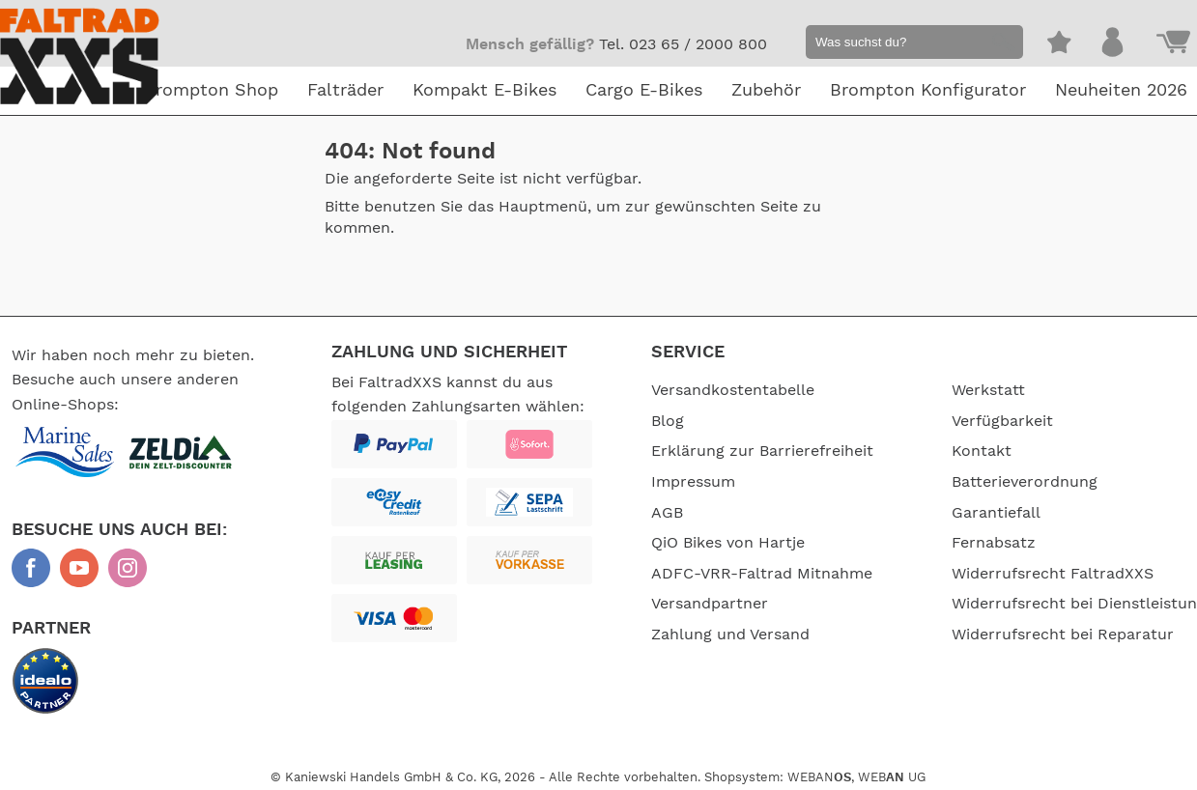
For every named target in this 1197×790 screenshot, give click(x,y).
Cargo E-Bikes (643, 90)
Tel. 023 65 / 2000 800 (683, 44)
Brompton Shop (211, 90)
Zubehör (766, 90)
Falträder (345, 90)
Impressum (693, 482)
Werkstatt (954, 390)
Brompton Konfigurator (928, 90)
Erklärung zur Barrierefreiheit (762, 451)
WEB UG (892, 775)
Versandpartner (709, 603)
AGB (667, 513)
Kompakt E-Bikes (484, 90)
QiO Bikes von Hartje (728, 542)
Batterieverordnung (991, 482)
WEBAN (819, 775)
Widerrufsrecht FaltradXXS (1019, 573)
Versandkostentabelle (732, 390)
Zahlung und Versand (730, 634)
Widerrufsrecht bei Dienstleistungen (988, 616)
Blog (667, 421)
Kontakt (948, 451)
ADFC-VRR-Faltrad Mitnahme (761, 573)
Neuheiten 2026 (1121, 90)
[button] (1000, 44)
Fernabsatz (960, 542)
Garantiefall (962, 513)
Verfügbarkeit (968, 421)
